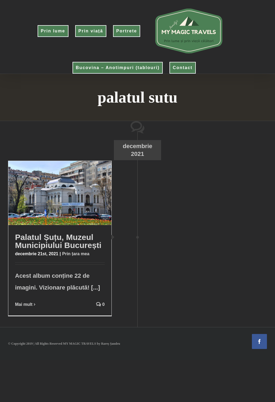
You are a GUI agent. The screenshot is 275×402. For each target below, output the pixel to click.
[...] (95, 287)
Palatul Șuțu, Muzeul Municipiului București (58, 241)
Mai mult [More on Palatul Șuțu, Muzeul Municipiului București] (23, 304)
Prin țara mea (75, 253)
